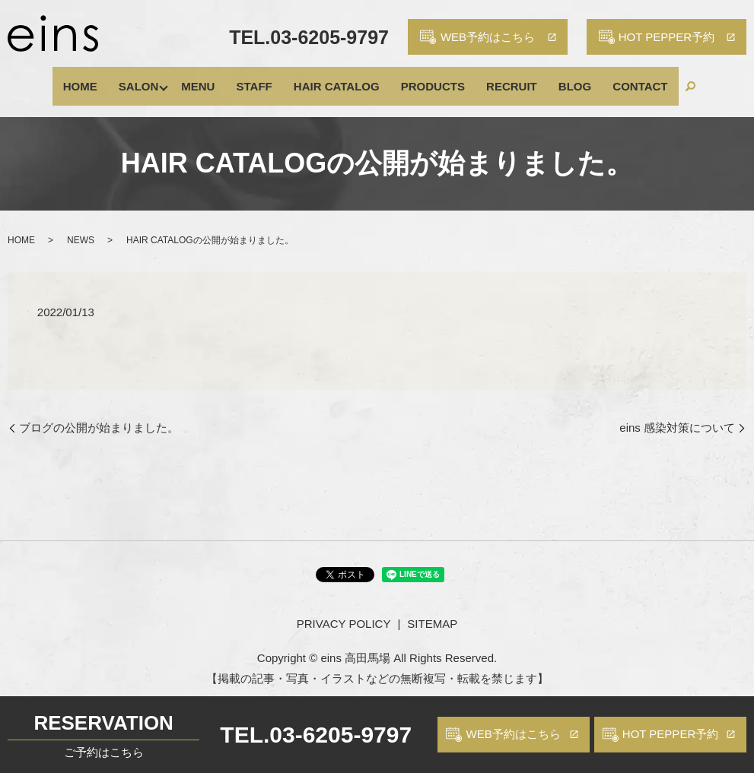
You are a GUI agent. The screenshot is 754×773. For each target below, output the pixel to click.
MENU (223, 78)
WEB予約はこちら (513, 733)
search (643, 79)
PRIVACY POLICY (344, 609)
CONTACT (598, 78)
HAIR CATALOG (340, 78)
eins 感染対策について (677, 412)
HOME (117, 78)
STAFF (268, 78)
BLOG (544, 78)
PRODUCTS (425, 78)
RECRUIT (492, 78)
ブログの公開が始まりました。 (99, 412)
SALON (165, 78)
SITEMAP (432, 609)
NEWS (80, 225)
